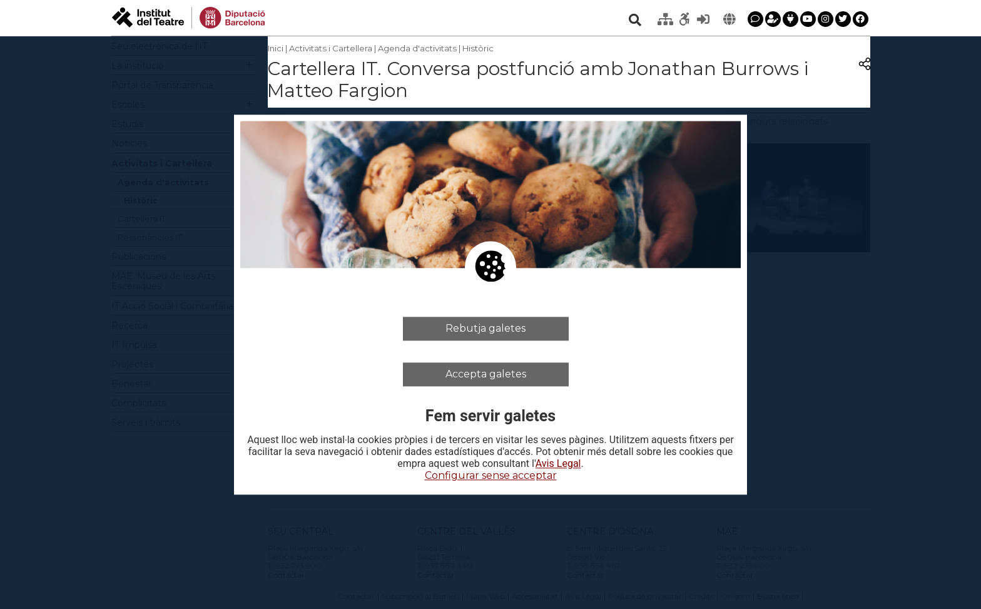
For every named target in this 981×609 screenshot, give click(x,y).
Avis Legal (558, 464)
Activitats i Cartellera (330, 48)
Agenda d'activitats (417, 48)
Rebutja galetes (485, 328)
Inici (275, 48)
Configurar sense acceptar (491, 476)
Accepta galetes (485, 374)
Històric (478, 48)
